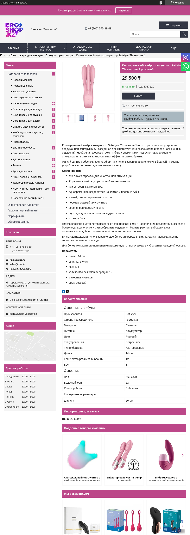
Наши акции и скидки (25, 103)
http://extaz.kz (17, 259)
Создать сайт (8, 2)
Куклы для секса (22, 171)
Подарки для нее (22, 79)
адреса (123, 10)
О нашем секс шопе (83, 48)
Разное (17, 165)
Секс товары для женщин (27, 55)
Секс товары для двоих (26, 120)
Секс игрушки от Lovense (27, 97)
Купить (138, 96)
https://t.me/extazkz (20, 268)
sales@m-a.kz (18, 264)
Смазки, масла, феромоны (28, 126)
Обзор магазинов (18, 221)
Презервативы (21, 141)
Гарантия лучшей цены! (23, 210)
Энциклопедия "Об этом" (23, 204)
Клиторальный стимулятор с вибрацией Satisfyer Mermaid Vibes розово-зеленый (82, 479)
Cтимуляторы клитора (59, 55)
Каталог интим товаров (45, 48)
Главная (14, 48)
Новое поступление (24, 91)
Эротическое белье (24, 147)
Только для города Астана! (28, 182)
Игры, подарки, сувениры (27, 176)
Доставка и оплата (144, 48)
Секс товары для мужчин (27, 114)
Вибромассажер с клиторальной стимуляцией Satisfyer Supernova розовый (166, 479)
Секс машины (21, 153)
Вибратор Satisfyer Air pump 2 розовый (124, 479)
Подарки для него (23, 85)
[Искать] (184, 34)
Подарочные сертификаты (28, 198)
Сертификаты (16, 216)
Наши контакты (113, 48)
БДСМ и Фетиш (21, 159)
